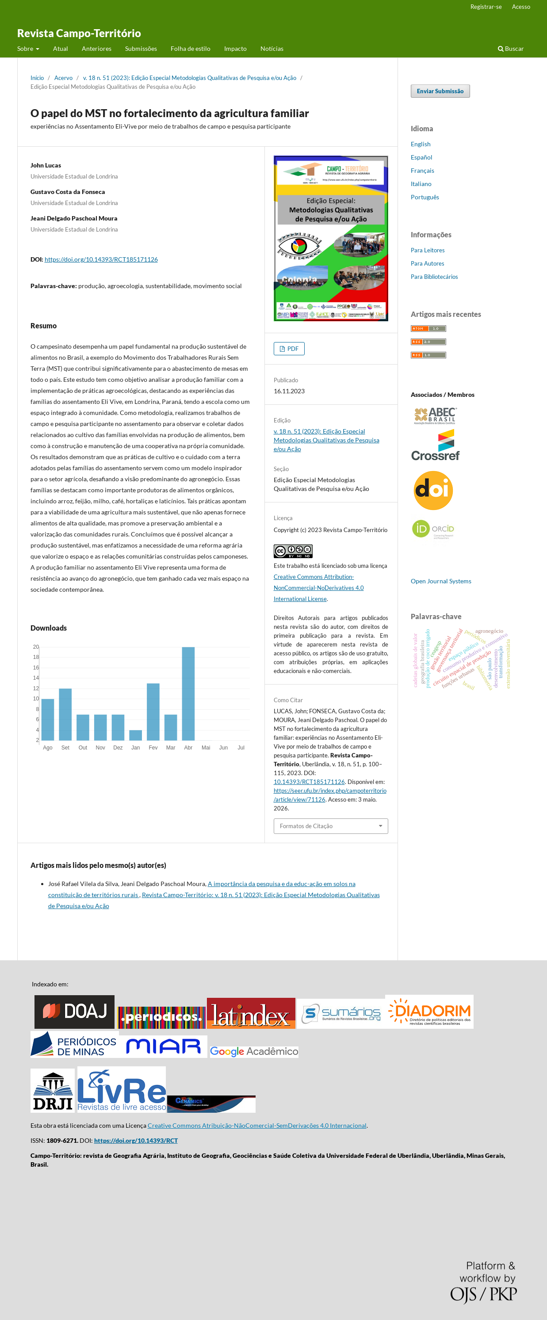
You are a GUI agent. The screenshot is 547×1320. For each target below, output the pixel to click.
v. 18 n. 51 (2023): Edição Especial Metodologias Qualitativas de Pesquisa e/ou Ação (189, 77)
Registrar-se (486, 6)
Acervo (63, 77)
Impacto (235, 48)
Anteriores (96, 48)
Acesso (521, 6)
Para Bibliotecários (434, 276)
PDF (292, 348)
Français (422, 170)
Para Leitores (428, 250)
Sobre (25, 48)
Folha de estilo (190, 48)
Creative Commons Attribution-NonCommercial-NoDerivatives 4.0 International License (319, 587)
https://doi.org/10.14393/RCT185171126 (101, 259)
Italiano (421, 183)
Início (37, 77)
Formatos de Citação (306, 825)
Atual (60, 48)
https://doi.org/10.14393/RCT (136, 1140)
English (421, 144)
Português (425, 197)
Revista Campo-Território (79, 33)
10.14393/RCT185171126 (309, 781)
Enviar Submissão (440, 91)
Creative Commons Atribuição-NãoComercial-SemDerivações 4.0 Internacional (257, 1125)
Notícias (271, 48)
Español (421, 157)
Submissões (141, 48)
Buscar (511, 48)
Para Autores (427, 263)
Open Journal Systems (441, 581)
